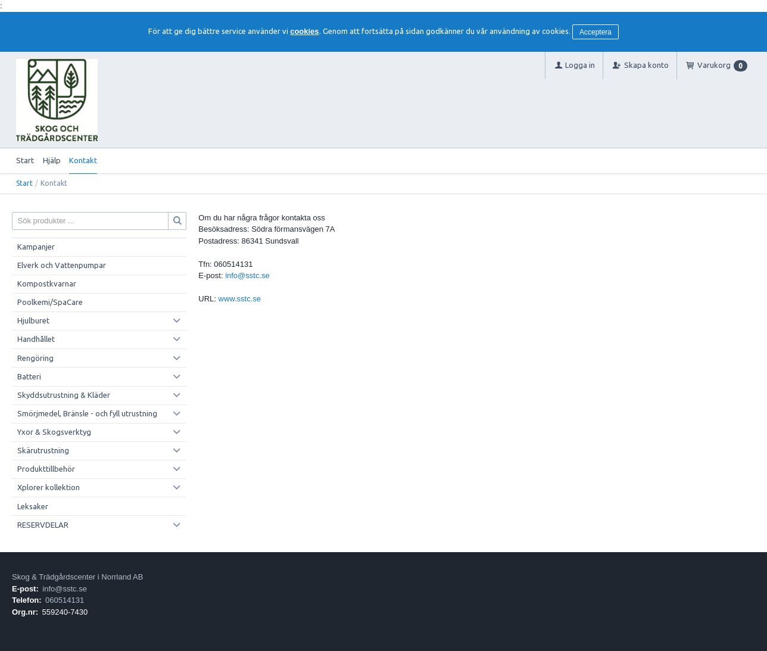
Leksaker (32, 506)
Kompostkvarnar (46, 283)
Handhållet (36, 339)
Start (25, 160)
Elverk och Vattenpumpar (61, 265)
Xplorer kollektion (48, 487)
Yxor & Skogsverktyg (54, 432)
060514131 (64, 600)
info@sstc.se (247, 275)
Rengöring (35, 358)
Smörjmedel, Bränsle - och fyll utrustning (87, 413)
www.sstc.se (240, 298)
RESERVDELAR (42, 525)
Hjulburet (33, 320)
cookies (304, 31)
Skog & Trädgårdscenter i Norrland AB (77, 576)
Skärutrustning (43, 450)
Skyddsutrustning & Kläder (63, 395)
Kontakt (83, 160)
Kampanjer (36, 246)
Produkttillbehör (46, 469)
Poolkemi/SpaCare (50, 302)
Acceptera (595, 32)
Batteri (29, 376)
